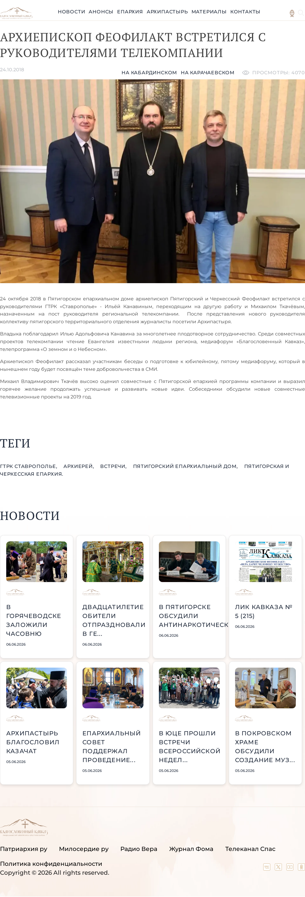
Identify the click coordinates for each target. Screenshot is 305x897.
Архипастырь (167, 12)
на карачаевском (207, 72)
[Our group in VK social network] (267, 868)
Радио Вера (138, 848)
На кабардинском (149, 72)
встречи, (114, 466)
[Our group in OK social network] (301, 868)
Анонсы (101, 12)
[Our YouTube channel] (290, 868)
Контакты (245, 12)
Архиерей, (79, 466)
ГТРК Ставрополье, (29, 466)
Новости (71, 12)
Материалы (209, 12)
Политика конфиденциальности (51, 863)
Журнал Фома (191, 848)
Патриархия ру (23, 848)
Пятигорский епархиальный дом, (186, 466)
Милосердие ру (83, 848)
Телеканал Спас (250, 848)
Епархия (130, 12)
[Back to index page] (16, 17)
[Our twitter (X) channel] (279, 868)
